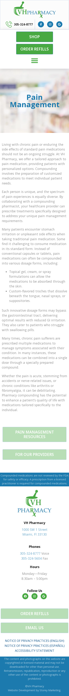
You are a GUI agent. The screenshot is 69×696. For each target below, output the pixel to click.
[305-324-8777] (9, 24)
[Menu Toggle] (34, 60)
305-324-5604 (31, 558)
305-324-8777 (23, 24)
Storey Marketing (50, 690)
